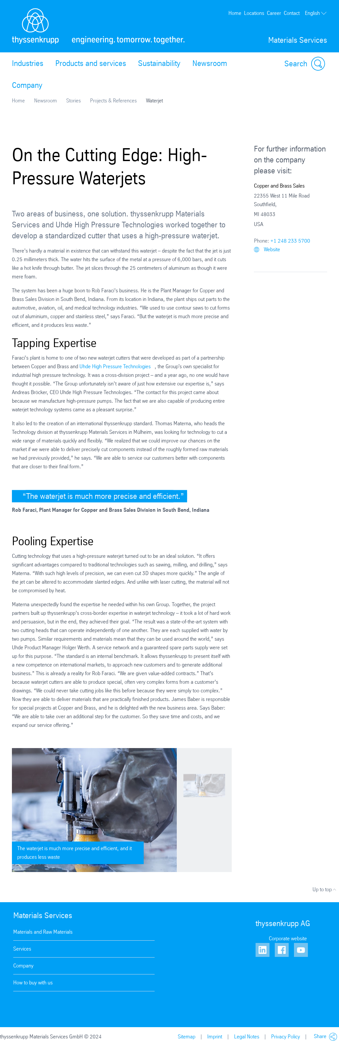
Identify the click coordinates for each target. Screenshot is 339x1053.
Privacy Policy (285, 1036)
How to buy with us (33, 982)
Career (274, 13)
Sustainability (159, 63)
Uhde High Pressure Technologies (115, 366)
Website (267, 249)
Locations (254, 13)
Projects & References (113, 100)
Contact (292, 13)
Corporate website (288, 938)
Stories (73, 100)
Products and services (90, 63)
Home (234, 13)
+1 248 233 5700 (290, 241)
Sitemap (186, 1036)
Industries (27, 63)
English (316, 13)
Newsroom (209, 63)
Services (22, 949)
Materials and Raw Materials (43, 932)
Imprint (214, 1036)
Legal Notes (246, 1036)
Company (27, 85)
